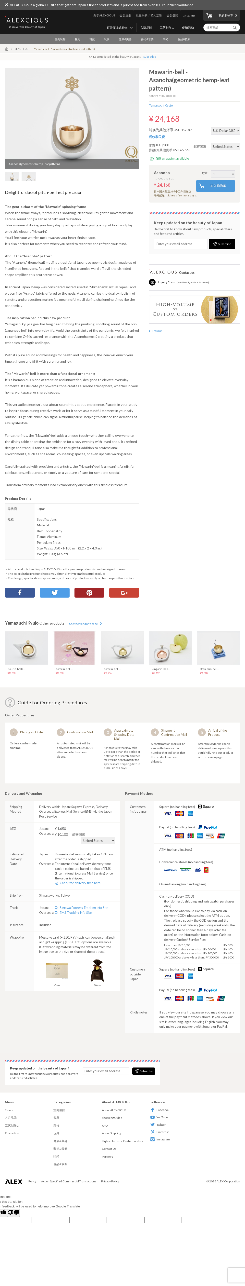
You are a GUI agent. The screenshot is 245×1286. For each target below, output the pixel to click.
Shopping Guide (112, 1118)
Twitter (158, 1124)
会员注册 (125, 15)
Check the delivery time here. (80, 883)
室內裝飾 (60, 39)
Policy (32, 1181)
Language (189, 15)
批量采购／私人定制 (149, 15)
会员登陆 (172, 15)
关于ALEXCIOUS (104, 15)
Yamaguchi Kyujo (161, 105)
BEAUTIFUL (21, 48)
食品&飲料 (184, 39)
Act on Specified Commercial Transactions (68, 1181)
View (57, 973)
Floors (9, 1110)
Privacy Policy (110, 1181)
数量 (218, 172)
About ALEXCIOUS (114, 1110)
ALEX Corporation (228, 1181)
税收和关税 (157, 137)
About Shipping (111, 1133)
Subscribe (149, 56)
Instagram (160, 1139)
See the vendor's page (83, 624)
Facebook (159, 1110)
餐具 (77, 39)
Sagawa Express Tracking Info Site (84, 908)
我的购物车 (219, 16)
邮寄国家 (217, 146)
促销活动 (188, 27)
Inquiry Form (166, 282)
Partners (107, 1156)
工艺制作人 (167, 27)
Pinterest (159, 1132)
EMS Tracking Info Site (76, 913)
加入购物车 (212, 186)
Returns (157, 330)
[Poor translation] (13, 1213)
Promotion (12, 1133)
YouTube (159, 1117)
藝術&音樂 (147, 39)
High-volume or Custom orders (122, 1141)
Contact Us (109, 1148)
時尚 (165, 39)
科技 (92, 39)
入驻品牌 (146, 27)
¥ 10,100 (85, 835)
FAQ (105, 1125)
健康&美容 (125, 39)
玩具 (107, 39)
